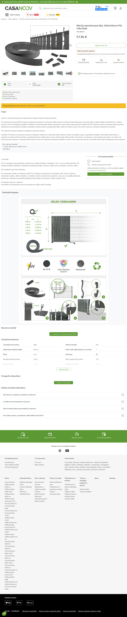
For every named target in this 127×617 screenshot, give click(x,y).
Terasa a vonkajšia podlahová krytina (83, 481)
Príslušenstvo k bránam (70, 479)
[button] (70, 45)
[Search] (67, 8)
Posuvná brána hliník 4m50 (10, 552)
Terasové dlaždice (85, 491)
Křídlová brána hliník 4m (9, 485)
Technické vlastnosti (47, 615)
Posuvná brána (10, 482)
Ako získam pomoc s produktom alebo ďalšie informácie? (23, 415)
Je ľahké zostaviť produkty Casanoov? (16, 401)
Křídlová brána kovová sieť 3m (10, 500)
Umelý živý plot (40, 494)
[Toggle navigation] (13, 14)
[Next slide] (71, 73)
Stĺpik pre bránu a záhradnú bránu (70, 495)
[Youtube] (67, 450)
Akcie (96, 478)
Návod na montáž (33, 615)
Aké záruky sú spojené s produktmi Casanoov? (19, 394)
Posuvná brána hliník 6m (10, 542)
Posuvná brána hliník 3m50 (10, 561)
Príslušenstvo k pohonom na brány (56, 488)
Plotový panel (39, 482)
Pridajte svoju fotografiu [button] (64, 383)
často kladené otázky (12, 465)
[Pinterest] (60, 450)
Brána (7, 478)
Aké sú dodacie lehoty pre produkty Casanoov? (19, 408)
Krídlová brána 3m (11, 522)
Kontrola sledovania (11, 467)
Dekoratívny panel (41, 499)
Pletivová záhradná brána (25, 492)
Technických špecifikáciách (97, 170)
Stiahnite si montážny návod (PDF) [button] (63, 334)
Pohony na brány (56, 478)
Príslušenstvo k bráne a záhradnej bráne (70, 486)
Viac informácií (63, 369)
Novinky (112, 478)
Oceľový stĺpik (69, 499)
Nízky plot (38, 496)
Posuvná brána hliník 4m (10, 556)
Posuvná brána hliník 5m (10, 547)
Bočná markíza (39, 501)
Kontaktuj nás (9, 462)
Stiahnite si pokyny (106, 174)
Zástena (37, 491)
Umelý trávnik (84, 489)
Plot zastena (13, 19)
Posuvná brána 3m (11, 570)
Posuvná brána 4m (11, 510)
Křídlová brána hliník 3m (9, 495)
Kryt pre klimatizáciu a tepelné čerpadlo (40, 486)
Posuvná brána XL (11, 503)
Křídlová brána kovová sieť (9, 573)
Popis (7, 615)
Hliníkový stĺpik (70, 491)
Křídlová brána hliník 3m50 (9, 490)
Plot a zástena (40, 478)
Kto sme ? (38, 462)
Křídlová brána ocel (11, 582)
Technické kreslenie (18, 615)
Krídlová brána (9, 534)
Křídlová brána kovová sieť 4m (10, 526)
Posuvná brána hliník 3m (10, 566)
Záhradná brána (25, 478)
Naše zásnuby (39, 465)
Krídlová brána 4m (11, 584)
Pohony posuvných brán (55, 492)
